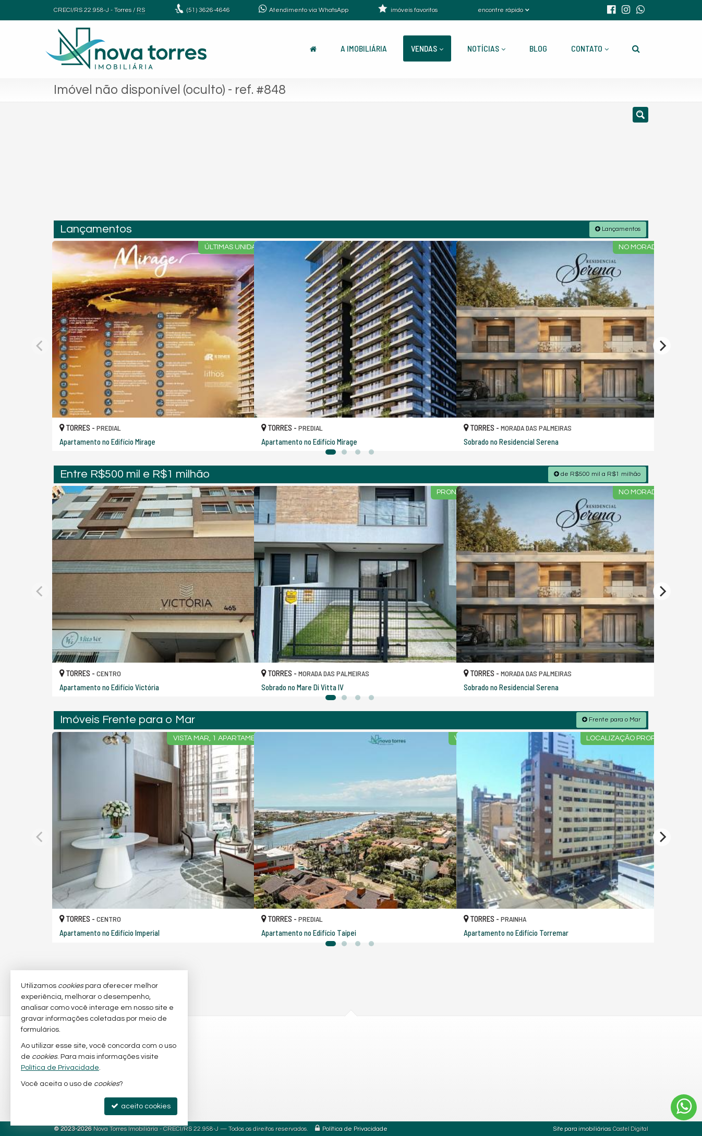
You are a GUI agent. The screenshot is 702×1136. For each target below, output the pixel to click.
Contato (590, 48)
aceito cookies (141, 1106)
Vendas (427, 48)
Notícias (486, 48)
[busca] (636, 48)
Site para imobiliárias (582, 1128)
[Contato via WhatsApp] (684, 1107)
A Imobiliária (364, 48)
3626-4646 (208, 10)
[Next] (662, 345)
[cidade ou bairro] (446, 166)
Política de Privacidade (355, 1128)
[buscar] (525, 166)
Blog (538, 48)
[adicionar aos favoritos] (234, 433)
